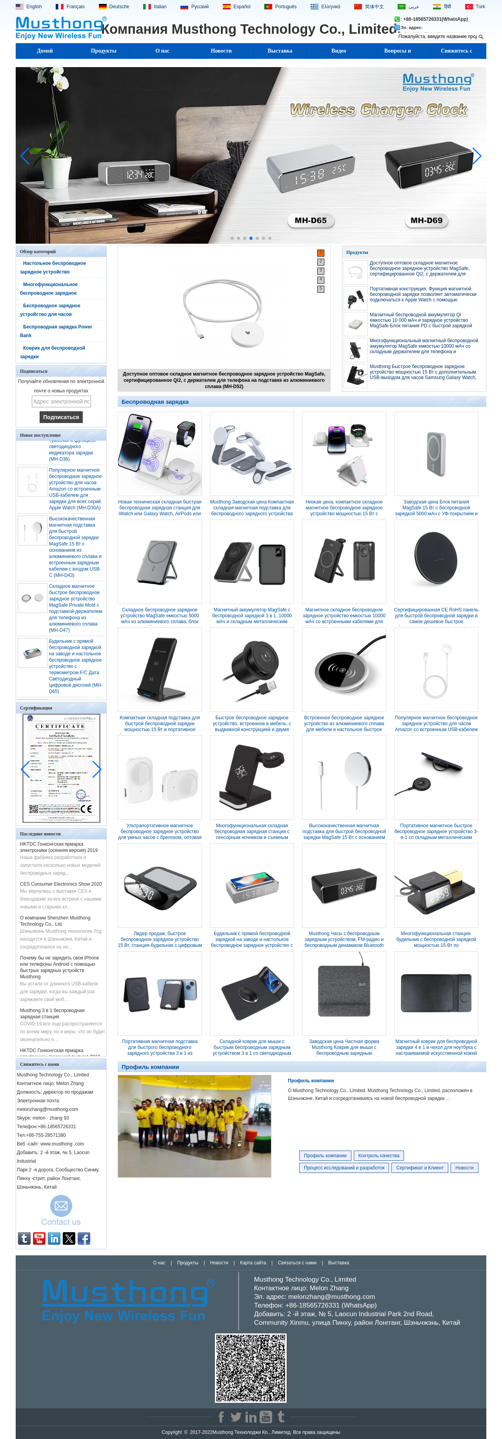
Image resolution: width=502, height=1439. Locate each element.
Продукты (103, 51)
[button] (232, 238)
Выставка (280, 51)
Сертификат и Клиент (420, 1168)
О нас (162, 51)
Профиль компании (311, 1080)
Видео (338, 51)
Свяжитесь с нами (456, 53)
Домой (45, 51)
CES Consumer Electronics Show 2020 (61, 885)
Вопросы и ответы (397, 53)
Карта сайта (253, 1263)
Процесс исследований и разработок (344, 1168)
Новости (221, 51)
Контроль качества (379, 1155)
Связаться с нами (297, 1263)
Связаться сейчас (61, 1212)
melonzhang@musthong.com (331, 1296)
